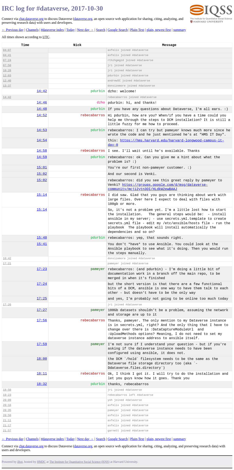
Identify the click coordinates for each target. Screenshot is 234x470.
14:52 (42, 115)
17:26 (7, 304)
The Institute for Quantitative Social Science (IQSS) (79, 461)
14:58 (42, 151)
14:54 (42, 140)
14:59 (42, 157)
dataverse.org (83, 19)
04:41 (7, 55)
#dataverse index (52, 30)
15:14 (42, 195)
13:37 (7, 85)
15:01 (42, 167)
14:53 (42, 130)
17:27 (42, 310)
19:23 (7, 395)
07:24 (7, 60)
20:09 (7, 400)
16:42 (7, 258)
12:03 (7, 75)
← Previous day (13, 30)
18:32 (42, 384)
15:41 (42, 244)
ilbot (20, 461)
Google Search (118, 30)
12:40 (7, 80)
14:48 (42, 109)
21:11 (7, 420)
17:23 (42, 269)
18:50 (7, 390)
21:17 (7, 425)
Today (70, 30)
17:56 (42, 320)
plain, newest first (159, 30)
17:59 (42, 344)
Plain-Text (137, 30)
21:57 (7, 430)
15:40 (42, 238)
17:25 (42, 299)
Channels (32, 30)
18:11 (42, 374)
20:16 (7, 405)
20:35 (7, 410)
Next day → (85, 30)
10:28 (7, 70)
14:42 (42, 91)
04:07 (7, 50)
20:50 (7, 415)
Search (100, 30)
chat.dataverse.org (31, 19)
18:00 (42, 359)
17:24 (42, 284)
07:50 (7, 65)
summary (179, 30)
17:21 (7, 263)
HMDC (41, 461)
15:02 (42, 174)
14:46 (42, 103)
